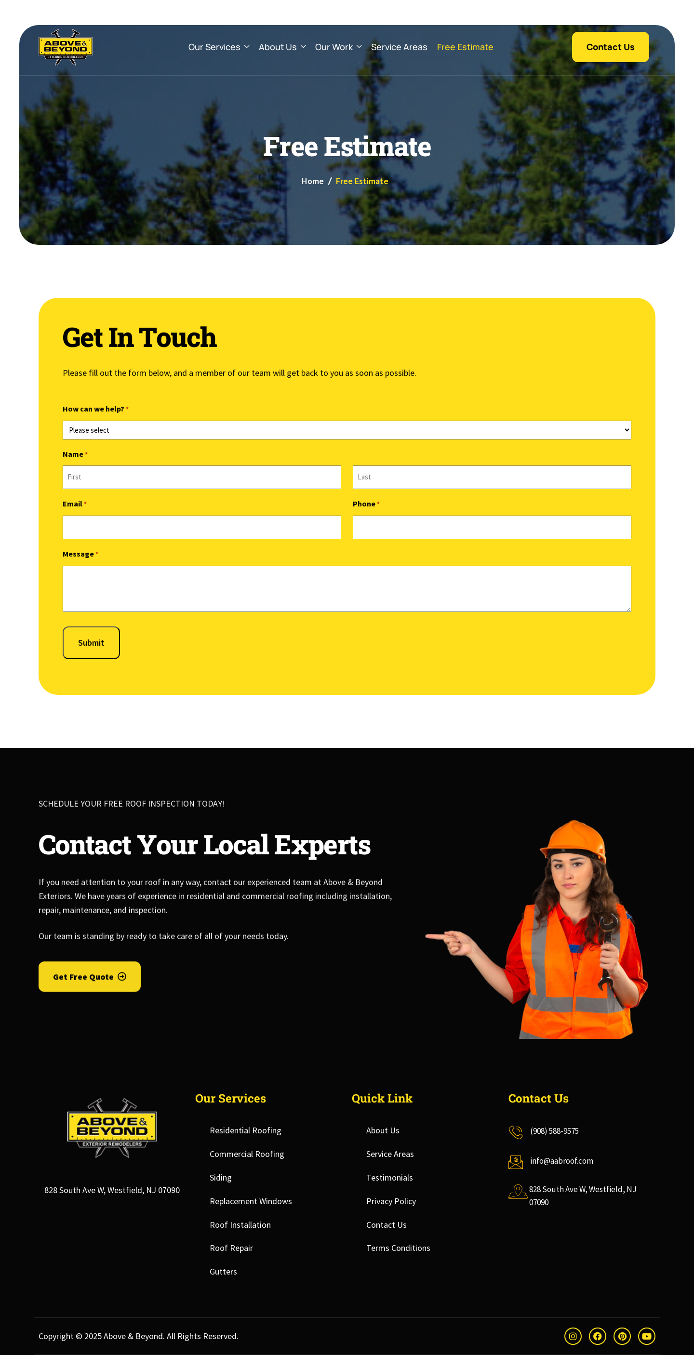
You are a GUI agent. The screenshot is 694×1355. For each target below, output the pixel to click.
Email (75, 505)
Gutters (223, 1271)
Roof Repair (231, 1247)
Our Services (218, 47)
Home (313, 180)
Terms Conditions (398, 1247)
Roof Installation (240, 1224)
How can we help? (96, 410)
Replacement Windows (251, 1201)
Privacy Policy (391, 1201)
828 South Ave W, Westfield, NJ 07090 (112, 1190)
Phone (366, 505)
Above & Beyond (133, 1336)
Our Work (338, 47)
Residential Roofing (245, 1130)
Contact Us (386, 1224)
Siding (221, 1177)
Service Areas (399, 47)
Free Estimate (465, 47)
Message (80, 555)
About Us (282, 47)
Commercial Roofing (247, 1153)
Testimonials (389, 1177)
